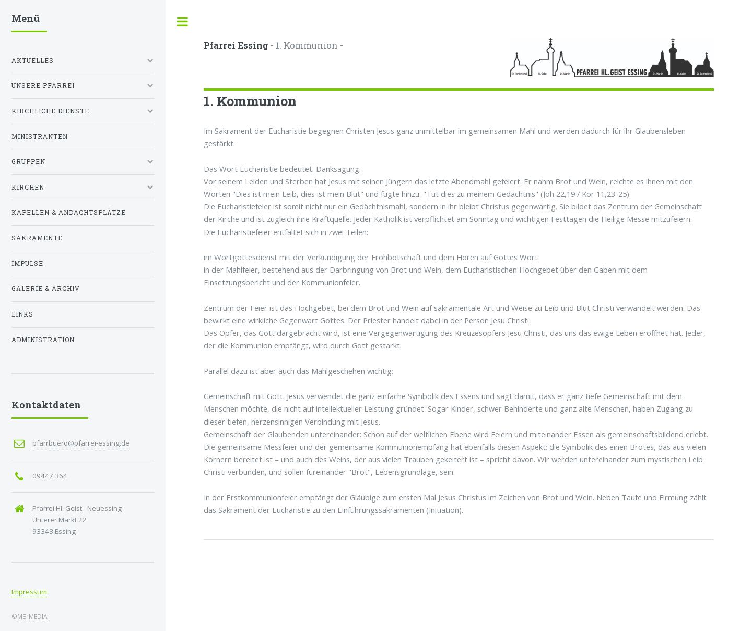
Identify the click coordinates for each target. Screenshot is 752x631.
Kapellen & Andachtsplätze (68, 212)
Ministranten (39, 137)
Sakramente (37, 238)
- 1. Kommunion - (273, 45)
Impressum (29, 592)
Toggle (183, 21)
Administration (43, 340)
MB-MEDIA (32, 616)
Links (22, 314)
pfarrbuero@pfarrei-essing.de (81, 443)
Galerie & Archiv (45, 289)
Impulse (27, 263)
